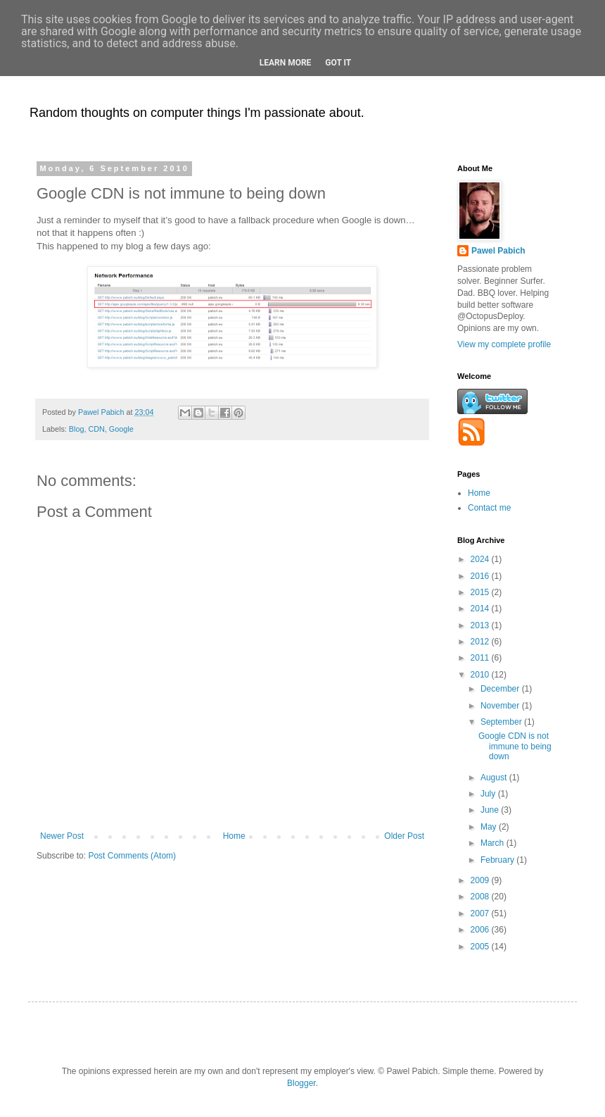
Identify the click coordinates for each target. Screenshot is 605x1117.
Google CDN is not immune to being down (515, 746)
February (498, 860)
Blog (76, 429)
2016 (481, 576)
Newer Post (62, 836)
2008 (481, 896)
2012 (481, 642)
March (493, 843)
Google (121, 429)
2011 (481, 658)
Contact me (489, 508)
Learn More (286, 63)
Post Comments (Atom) (132, 856)
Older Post (404, 836)
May (489, 827)
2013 (481, 625)
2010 (481, 675)
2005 (481, 946)
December (501, 689)
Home (234, 836)
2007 (481, 913)
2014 (481, 608)
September (502, 722)
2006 (481, 930)
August (494, 777)
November (501, 706)
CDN (96, 429)
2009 (481, 880)
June (490, 810)
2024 (481, 559)
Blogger (301, 1083)
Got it (338, 63)
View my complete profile (504, 344)
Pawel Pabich (498, 251)
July (489, 794)
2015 (481, 592)
